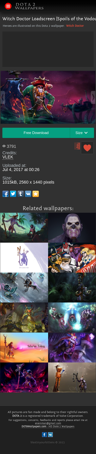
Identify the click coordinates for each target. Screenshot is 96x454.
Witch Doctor (75, 26)
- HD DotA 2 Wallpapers (48, 426)
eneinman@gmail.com (48, 423)
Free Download (36, 133)
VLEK (7, 157)
